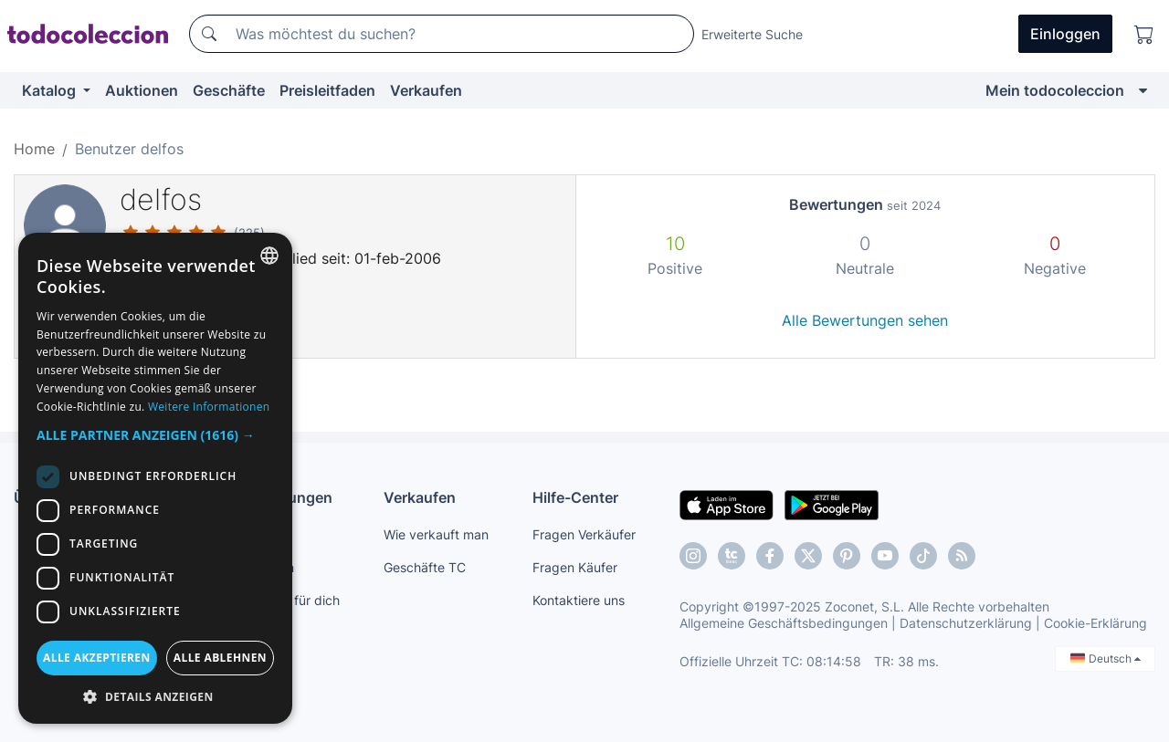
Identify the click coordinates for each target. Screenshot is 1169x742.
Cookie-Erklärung (1095, 623)
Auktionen (141, 90)
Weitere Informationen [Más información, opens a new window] (209, 406)
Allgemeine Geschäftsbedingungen (783, 623)
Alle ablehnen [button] (220, 657)
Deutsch (1105, 658)
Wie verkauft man (436, 534)
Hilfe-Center (575, 497)
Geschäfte (229, 90)
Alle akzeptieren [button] (97, 657)
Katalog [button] (50, 90)
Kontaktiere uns (578, 600)
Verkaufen (426, 90)
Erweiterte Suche (752, 34)
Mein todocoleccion (1054, 90)
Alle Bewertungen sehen (865, 320)
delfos (161, 199)
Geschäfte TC (425, 567)
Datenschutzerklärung (966, 623)
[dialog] (155, 478)
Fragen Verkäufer (584, 534)
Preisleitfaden (327, 90)
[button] (155, 434)
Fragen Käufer (574, 567)
